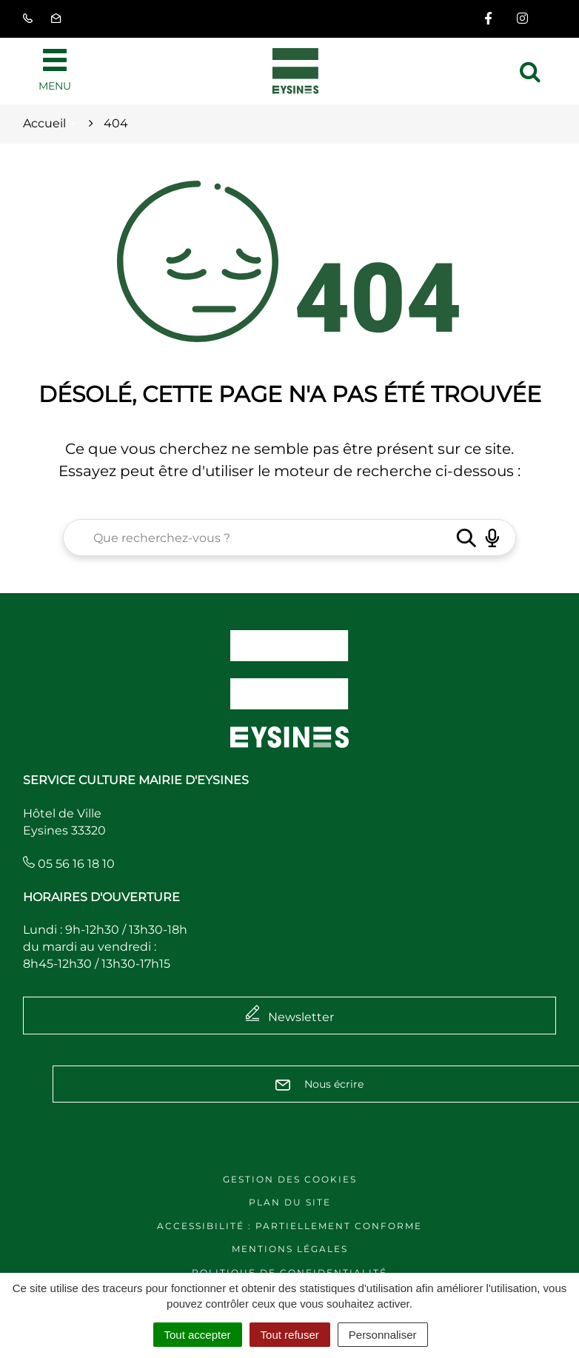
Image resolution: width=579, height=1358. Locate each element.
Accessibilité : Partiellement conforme (289, 1225)
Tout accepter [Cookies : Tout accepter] (197, 1334)
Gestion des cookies (290, 1179)
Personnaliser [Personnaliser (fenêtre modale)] (383, 1334)
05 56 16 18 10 (69, 864)
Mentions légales (290, 1248)
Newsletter (301, 1017)
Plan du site (290, 1202)
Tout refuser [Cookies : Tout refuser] (290, 1334)
